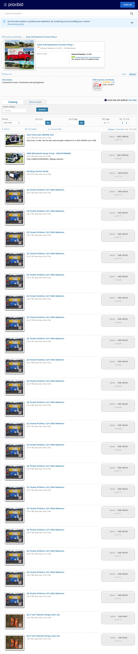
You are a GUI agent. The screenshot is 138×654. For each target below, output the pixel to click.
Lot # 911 (30, 639)
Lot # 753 (30, 256)
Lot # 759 (30, 384)
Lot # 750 (30, 193)
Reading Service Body (37, 171)
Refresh (5, 128)
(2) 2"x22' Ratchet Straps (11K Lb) (43, 615)
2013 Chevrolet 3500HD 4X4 (40, 135)
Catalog (12, 102)
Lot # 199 (30, 138)
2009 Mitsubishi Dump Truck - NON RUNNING (49, 153)
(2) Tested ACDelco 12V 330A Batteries (45, 190)
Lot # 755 (30, 299)
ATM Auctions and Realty (11, 37)
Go (48, 123)
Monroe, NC (6, 74)
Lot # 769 (30, 596)
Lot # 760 (30, 405)
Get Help (133, 100)
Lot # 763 (30, 469)
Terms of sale (35, 102)
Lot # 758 (30, 363)
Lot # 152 (30, 156)
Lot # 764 (30, 490)
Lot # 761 (30, 426)
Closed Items (120, 129)
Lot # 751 (30, 214)
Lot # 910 (30, 618)
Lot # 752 (30, 235)
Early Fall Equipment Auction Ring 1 (41, 37)
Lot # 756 (30, 320)
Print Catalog (30, 127)
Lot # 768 (30, 575)
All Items (111, 129)
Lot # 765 (30, 511)
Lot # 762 (30, 448)
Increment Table (54, 129)
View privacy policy (15, 24)
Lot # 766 (30, 533)
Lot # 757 (30, 341)
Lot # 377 (30, 174)
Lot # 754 (30, 278)
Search (42, 109)
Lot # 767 (30, 554)
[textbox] (14, 110)
